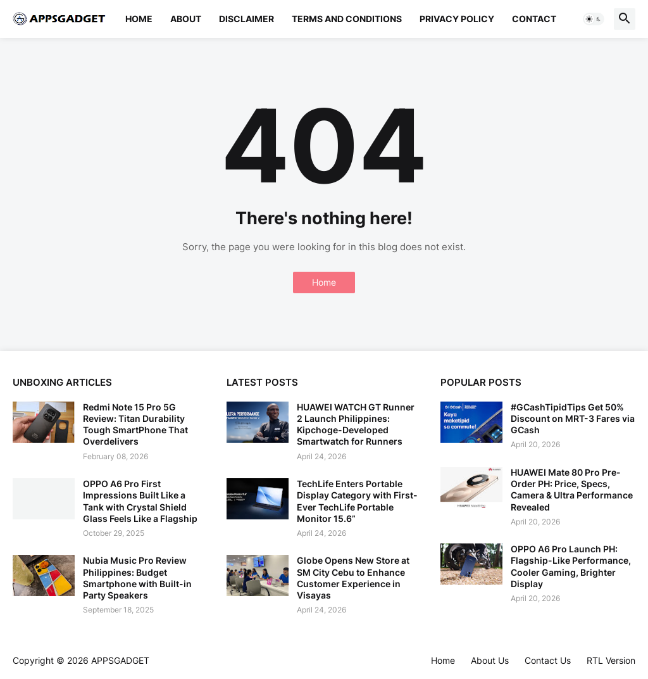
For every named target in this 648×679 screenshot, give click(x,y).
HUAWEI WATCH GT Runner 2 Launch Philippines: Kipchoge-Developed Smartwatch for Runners (355, 424)
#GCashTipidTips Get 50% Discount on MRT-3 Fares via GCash (573, 418)
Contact (534, 18)
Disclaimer (246, 18)
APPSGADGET (120, 660)
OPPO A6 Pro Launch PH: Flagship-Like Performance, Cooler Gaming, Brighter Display (571, 566)
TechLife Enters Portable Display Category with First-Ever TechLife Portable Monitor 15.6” (357, 501)
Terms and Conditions (347, 18)
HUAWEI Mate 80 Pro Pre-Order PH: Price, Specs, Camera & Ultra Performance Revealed (572, 489)
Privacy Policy (457, 18)
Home (139, 18)
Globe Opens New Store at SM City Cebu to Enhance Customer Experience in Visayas (353, 577)
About (185, 18)
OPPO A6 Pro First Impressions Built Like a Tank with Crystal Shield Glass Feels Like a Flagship (140, 501)
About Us (490, 660)
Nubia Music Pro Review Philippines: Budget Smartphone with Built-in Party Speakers (137, 577)
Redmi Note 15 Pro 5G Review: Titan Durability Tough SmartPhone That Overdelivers (135, 424)
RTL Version (611, 660)
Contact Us (548, 660)
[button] (593, 19)
